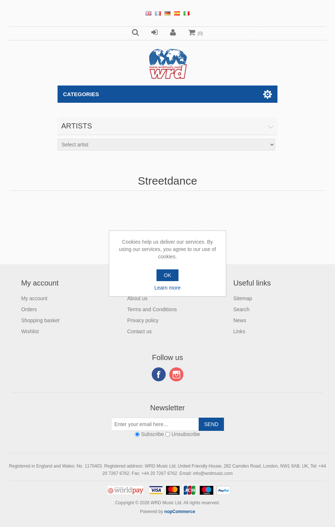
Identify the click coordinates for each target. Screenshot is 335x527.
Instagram (176, 374)
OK (167, 275)
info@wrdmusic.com (212, 473)
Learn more (167, 288)
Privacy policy (143, 320)
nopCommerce (179, 511)
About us (137, 298)
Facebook (159, 374)
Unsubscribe (186, 434)
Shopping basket (40, 320)
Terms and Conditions (152, 309)
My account (34, 298)
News (239, 320)
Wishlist (30, 331)
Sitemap (242, 298)
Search (241, 309)
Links (239, 331)
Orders (29, 309)
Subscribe (152, 434)
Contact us (139, 331)
